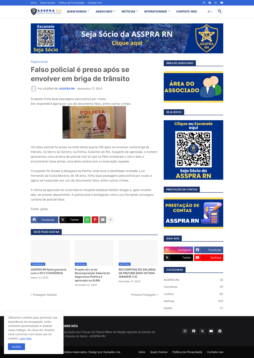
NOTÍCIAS (128, 11)
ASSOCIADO (104, 11)
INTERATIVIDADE (155, 11)
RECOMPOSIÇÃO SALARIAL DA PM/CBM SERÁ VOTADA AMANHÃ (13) (137, 273)
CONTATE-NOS (186, 11)
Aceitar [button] (16, 346)
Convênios (193, 287)
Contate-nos (95, 2)
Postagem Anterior (45, 294)
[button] (210, 11)
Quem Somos (47, 2)
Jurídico (193, 294)
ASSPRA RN (193, 280)
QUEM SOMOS (77, 11)
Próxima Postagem (143, 294)
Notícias (193, 301)
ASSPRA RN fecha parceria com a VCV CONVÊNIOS (48, 271)
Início (34, 2)
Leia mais (25, 338)
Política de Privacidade (71, 2)
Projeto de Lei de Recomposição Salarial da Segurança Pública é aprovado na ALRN (92, 275)
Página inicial (39, 61)
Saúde (193, 308)
